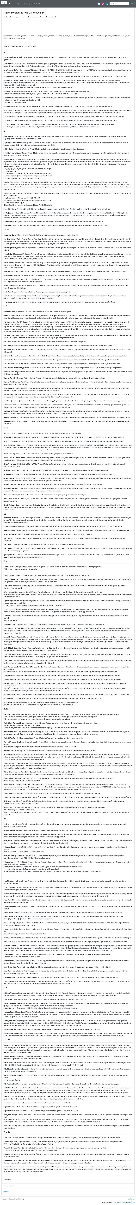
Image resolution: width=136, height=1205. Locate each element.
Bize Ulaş (27, 4)
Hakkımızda (19, 4)
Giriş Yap (39, 4)
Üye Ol (33, 4)
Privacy (123, 1202)
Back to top (131, 1199)
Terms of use (131, 1202)
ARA (132, 4)
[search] (119, 3)
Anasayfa (12, 4)
